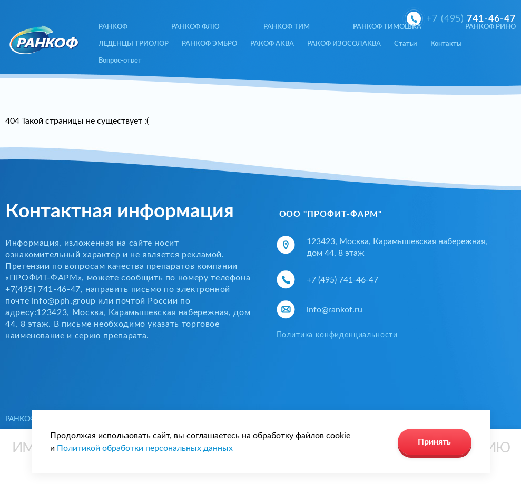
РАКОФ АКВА (272, 44)
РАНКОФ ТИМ (286, 27)
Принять (434, 442)
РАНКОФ (113, 27)
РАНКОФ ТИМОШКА (387, 27)
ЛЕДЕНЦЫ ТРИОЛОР (134, 44)
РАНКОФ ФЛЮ (195, 27)
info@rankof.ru (334, 310)
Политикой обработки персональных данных (145, 448)
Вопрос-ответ (120, 60)
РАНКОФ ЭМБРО (209, 44)
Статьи (405, 44)
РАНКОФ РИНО (490, 27)
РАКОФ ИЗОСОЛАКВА (344, 44)
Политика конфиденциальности (337, 335)
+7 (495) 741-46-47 (342, 280)
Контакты (446, 44)
